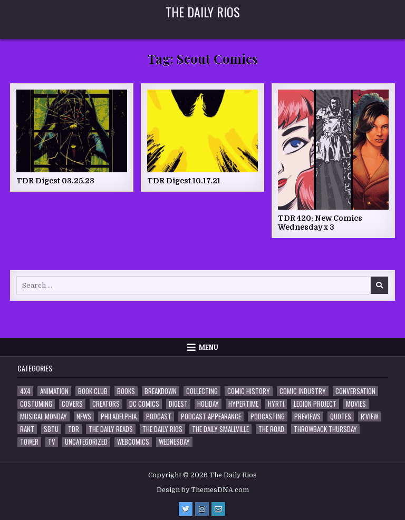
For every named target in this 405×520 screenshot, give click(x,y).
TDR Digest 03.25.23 (55, 180)
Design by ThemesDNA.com (203, 490)
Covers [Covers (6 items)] (72, 404)
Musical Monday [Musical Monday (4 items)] (43, 416)
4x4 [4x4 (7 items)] (25, 391)
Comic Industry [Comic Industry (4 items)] (302, 391)
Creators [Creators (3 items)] (106, 404)
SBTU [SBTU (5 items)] (51, 429)
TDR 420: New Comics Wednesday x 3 (320, 222)
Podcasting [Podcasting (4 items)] (267, 416)
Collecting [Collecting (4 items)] (202, 391)
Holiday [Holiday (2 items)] (208, 404)
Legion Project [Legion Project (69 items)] (315, 404)
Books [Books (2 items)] (126, 391)
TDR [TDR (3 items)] (73, 429)
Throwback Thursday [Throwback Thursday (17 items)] (325, 429)
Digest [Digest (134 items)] (178, 404)
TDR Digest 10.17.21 (183, 180)
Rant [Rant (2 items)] (27, 429)
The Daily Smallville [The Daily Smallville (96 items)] (220, 429)
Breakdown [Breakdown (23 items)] (160, 391)
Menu (208, 347)
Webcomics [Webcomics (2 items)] (133, 442)
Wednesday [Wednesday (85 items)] (174, 442)
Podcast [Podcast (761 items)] (158, 416)
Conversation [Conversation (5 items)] (355, 391)
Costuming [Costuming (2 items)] (36, 404)
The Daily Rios (203, 11)
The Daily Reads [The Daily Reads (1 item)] (111, 429)
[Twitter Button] (185, 509)
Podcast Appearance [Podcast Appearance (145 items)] (211, 416)
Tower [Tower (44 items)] (29, 442)
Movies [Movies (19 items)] (356, 404)
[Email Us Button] (218, 509)
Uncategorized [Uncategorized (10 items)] (86, 442)
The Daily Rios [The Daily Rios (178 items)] (162, 429)
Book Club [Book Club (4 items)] (93, 391)
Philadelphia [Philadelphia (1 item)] (119, 416)
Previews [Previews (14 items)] (307, 416)
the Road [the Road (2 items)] (271, 429)
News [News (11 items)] (83, 416)
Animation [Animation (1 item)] (54, 391)
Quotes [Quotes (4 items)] (340, 416)
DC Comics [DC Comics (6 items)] (144, 404)
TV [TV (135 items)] (51, 442)
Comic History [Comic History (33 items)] (248, 391)
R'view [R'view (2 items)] (369, 416)
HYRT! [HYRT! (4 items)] (276, 404)
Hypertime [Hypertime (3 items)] (243, 404)
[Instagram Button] (202, 509)
